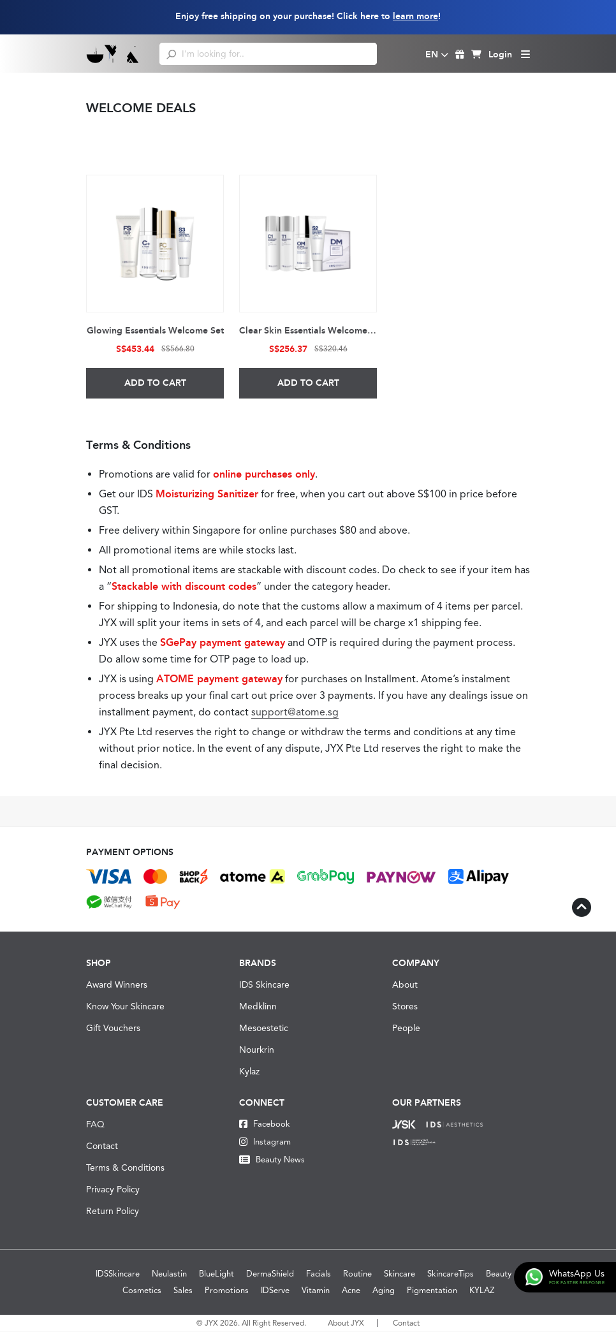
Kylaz (249, 1072)
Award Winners (116, 985)
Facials (318, 1274)
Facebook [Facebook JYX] (264, 1124)
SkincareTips (450, 1274)
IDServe (275, 1291)
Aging (383, 1291)
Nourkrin (256, 1050)
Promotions (227, 1291)
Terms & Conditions (125, 1168)
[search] (171, 53)
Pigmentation (432, 1291)
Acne (351, 1291)
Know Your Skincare (125, 1007)
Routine (357, 1274)
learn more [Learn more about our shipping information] (415, 16)
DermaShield (270, 1274)
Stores (405, 1007)
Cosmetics (141, 1291)
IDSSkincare (118, 1274)
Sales (183, 1291)
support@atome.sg (295, 712)
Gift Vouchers (113, 1028)
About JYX (346, 1323)
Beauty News (272, 1160)
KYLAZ (481, 1291)
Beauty (498, 1274)
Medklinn (258, 1007)
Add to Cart (155, 383)
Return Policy (112, 1211)
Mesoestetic (263, 1028)
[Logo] (113, 53)
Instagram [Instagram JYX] (265, 1142)
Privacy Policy (113, 1190)
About (405, 985)
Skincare (399, 1274)
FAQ (95, 1125)
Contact (102, 1146)
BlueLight (216, 1274)
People (406, 1028)
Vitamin (316, 1291)
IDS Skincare (264, 985)
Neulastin (169, 1274)
